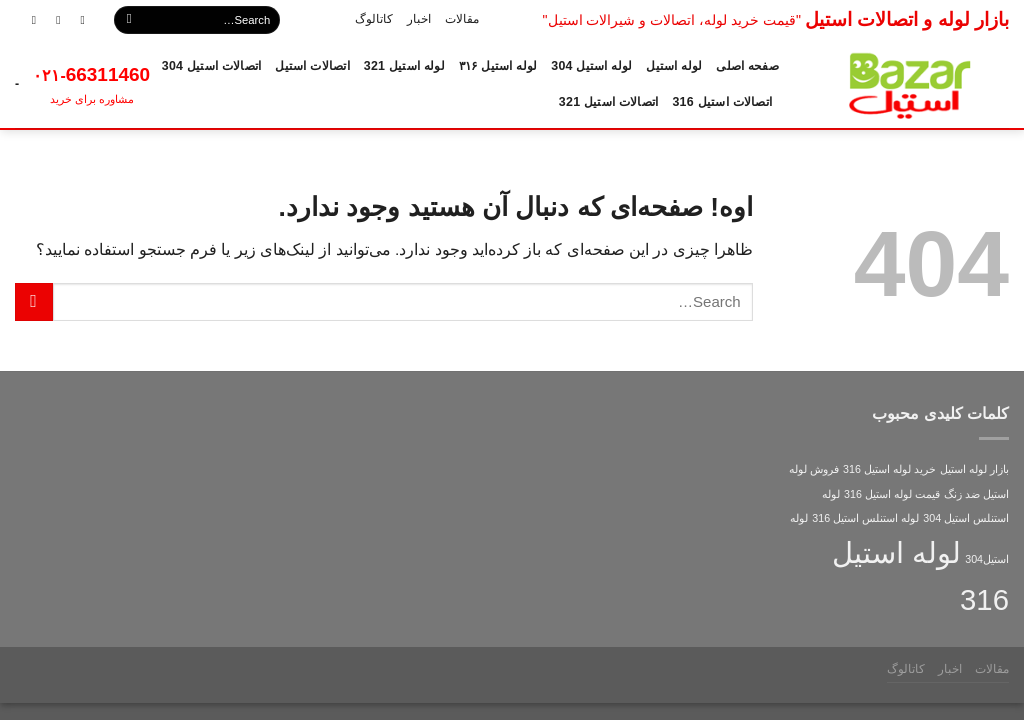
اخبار (419, 19)
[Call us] (27, 19)
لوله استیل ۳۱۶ (498, 66)
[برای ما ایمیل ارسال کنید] (51, 19)
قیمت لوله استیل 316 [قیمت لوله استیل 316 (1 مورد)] (892, 494)
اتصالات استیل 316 (722, 102)
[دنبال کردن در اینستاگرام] (75, 19)
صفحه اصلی (747, 66)
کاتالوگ (374, 19)
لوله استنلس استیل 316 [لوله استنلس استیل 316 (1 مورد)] (865, 518)
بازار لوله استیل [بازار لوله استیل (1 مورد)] (974, 469)
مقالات (462, 19)
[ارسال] (129, 20)
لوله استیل (674, 66)
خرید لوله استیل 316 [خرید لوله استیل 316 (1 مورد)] (889, 469)
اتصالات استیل (312, 66)
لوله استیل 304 (591, 66)
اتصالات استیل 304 (212, 66)
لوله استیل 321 (404, 66)
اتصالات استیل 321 (609, 102)
